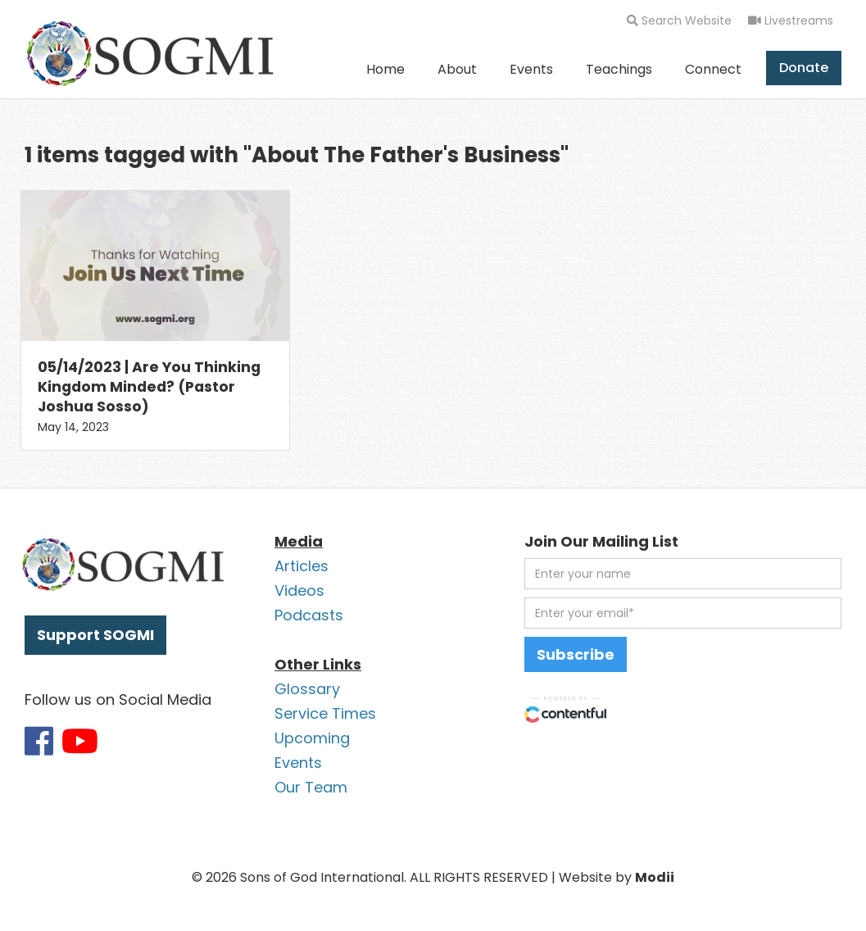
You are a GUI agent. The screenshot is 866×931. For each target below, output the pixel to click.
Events (531, 69)
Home (385, 69)
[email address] (682, 613)
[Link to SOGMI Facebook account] (39, 740)
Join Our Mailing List (601, 541)
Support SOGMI (95, 634)
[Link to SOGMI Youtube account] (79, 740)
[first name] (682, 573)
